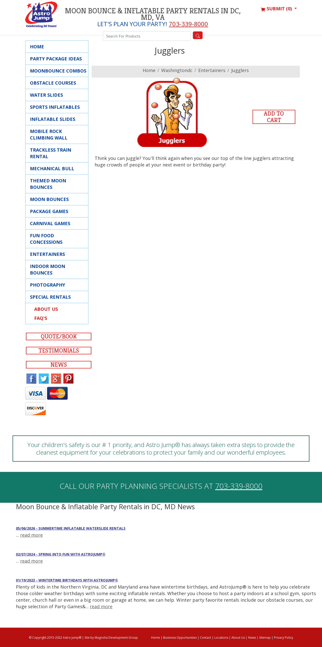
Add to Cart (274, 117)
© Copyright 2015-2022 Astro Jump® (55, 637)
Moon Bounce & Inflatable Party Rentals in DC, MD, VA (153, 14)
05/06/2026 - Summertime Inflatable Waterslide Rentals (71, 528)
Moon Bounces (49, 199)
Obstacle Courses (53, 83)
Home (37, 47)
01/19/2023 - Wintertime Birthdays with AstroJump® (67, 580)
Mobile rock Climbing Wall (48, 134)
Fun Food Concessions (46, 238)
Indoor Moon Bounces (47, 269)
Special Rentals (50, 297)
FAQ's (40, 318)
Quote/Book (59, 336)
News (58, 364)
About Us (46, 309)
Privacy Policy (283, 637)
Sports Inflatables (55, 107)
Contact (205, 637)
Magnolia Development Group (116, 637)
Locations (221, 637)
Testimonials (58, 350)
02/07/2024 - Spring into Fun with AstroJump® (60, 554)
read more (31, 535)
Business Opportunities (180, 637)
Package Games (49, 211)
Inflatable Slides (52, 119)
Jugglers (240, 70)
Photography (47, 285)
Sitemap (265, 637)
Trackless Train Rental (50, 153)
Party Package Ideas (56, 59)
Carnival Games (50, 223)
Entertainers (47, 254)
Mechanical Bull (52, 168)
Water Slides (46, 95)
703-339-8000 (188, 24)
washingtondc (176, 70)
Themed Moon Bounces (48, 184)
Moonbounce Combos (58, 71)
